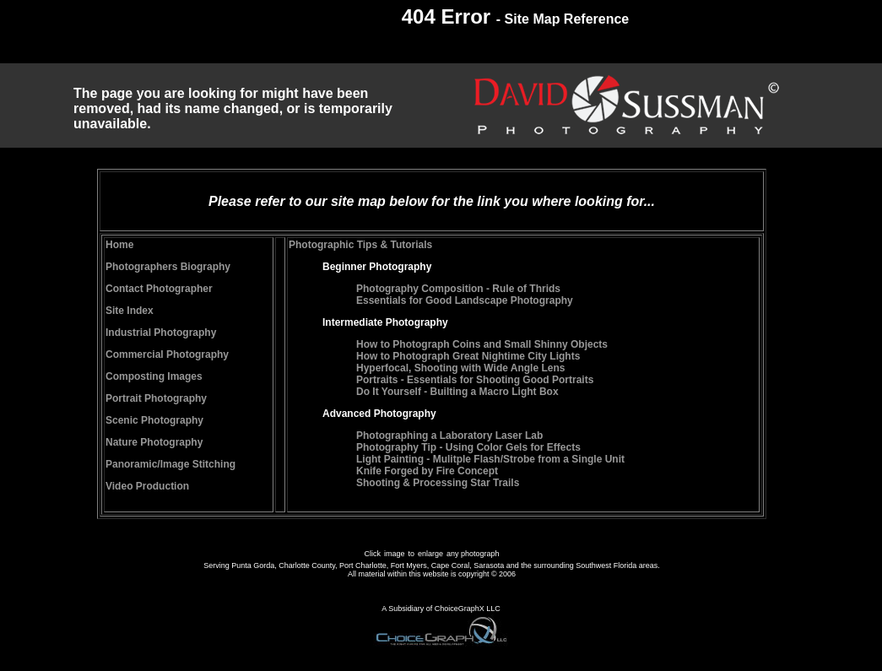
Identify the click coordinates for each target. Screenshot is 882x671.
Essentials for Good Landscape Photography (464, 300)
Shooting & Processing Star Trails (437, 483)
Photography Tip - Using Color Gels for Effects (468, 447)
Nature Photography (154, 442)
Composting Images (154, 376)
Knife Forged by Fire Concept (427, 471)
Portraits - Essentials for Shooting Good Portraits (474, 380)
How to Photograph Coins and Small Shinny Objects (482, 344)
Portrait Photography (156, 398)
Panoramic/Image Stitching (170, 464)
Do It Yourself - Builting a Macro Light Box (457, 392)
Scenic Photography (154, 420)
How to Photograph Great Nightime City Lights (468, 356)
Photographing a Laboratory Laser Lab (449, 435)
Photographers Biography (168, 267)
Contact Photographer (159, 289)
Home (119, 245)
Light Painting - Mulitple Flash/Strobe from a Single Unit (490, 459)
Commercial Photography (167, 354)
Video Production (147, 486)
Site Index (130, 311)
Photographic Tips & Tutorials (360, 245)
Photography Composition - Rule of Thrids (458, 289)
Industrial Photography (161, 332)
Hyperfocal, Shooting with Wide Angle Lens (460, 368)
